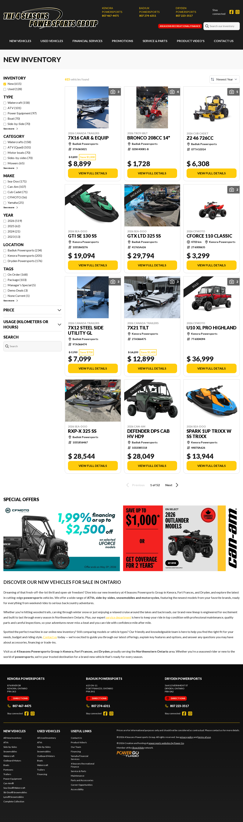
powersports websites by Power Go (166, 743)
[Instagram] (237, 12)
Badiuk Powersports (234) (25, 250)
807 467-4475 (110, 15)
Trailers (7, 774)
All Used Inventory (46, 737)
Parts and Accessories (82, 780)
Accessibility (77, 789)
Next (172, 485)
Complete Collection (13, 801)
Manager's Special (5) (22, 285)
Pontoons (8, 769)
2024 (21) (14, 231)
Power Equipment (12, 778)
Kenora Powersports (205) (25, 255)
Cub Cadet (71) (17, 192)
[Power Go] (150, 754)
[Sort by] (224, 79)
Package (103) (17, 280)
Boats (6, 765)
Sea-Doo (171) (17, 181)
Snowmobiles (10, 751)
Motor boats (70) (19, 152)
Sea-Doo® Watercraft (14, 787)
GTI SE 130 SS (82, 236)
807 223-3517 (184, 15)
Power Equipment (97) (22, 113)
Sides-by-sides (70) (20, 158)
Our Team (76, 747)
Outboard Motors (12, 760)
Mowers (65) (16, 163)
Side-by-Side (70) (19, 124)
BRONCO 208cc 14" (148, 137)
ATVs (6, 742)
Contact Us (224, 41)
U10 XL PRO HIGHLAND (211, 327)
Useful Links (81, 731)
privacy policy (186, 737)
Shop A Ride (138, 747)
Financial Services (87, 41)
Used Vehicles (52, 41)
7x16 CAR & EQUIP (88, 137)
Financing (42, 774)
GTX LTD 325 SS (144, 236)
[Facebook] (231, 12)
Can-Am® (8, 783)
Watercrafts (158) (19, 142)
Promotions (122, 41)
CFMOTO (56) (17, 197)
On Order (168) (18, 274)
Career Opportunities (82, 784)
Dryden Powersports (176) (25, 261)
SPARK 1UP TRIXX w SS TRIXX (209, 433)
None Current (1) (19, 295)
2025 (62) (14, 226)
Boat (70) (14, 118)
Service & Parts (155, 41)
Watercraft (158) (19, 102)
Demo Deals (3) (18, 290)
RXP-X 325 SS (82, 431)
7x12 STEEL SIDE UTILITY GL (85, 330)
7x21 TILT (138, 327)
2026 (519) (15, 220)
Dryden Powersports (186, 9)
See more (10, 128)
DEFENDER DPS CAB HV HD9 (148, 433)
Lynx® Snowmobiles (13, 796)
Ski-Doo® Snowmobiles (15, 792)
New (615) (14, 83)
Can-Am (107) (17, 186)
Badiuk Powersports (149, 9)
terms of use (204, 737)
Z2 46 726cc (200, 138)
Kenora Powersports (112, 9)
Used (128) (15, 89)
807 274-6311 (147, 15)
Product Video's (191, 41)
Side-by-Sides (10, 747)
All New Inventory (12, 737)
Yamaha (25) (16, 202)
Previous (135, 485)
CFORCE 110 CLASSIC (209, 236)
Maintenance (77, 775)
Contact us (50, 637)
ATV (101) (14, 108)
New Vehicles (20, 41)
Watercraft (8, 756)
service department (118, 617)
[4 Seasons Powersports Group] (50, 18)
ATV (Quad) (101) (19, 147)
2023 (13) (14, 236)
